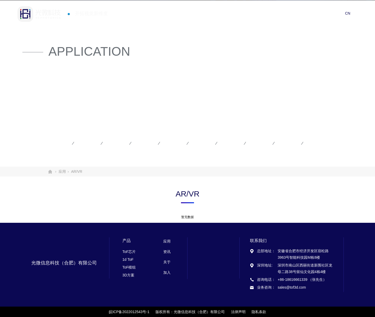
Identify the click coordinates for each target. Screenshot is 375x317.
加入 (334, 13)
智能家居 (201, 143)
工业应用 (287, 143)
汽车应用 (229, 143)
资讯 (297, 13)
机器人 (141, 143)
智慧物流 (258, 143)
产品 (259, 13)
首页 (240, 13)
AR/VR (84, 143)
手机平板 (57, 143)
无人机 (170, 143)
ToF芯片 (129, 252)
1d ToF (128, 259)
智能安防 (115, 143)
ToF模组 (129, 267)
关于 (315, 13)
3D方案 (128, 275)
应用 (278, 13)
